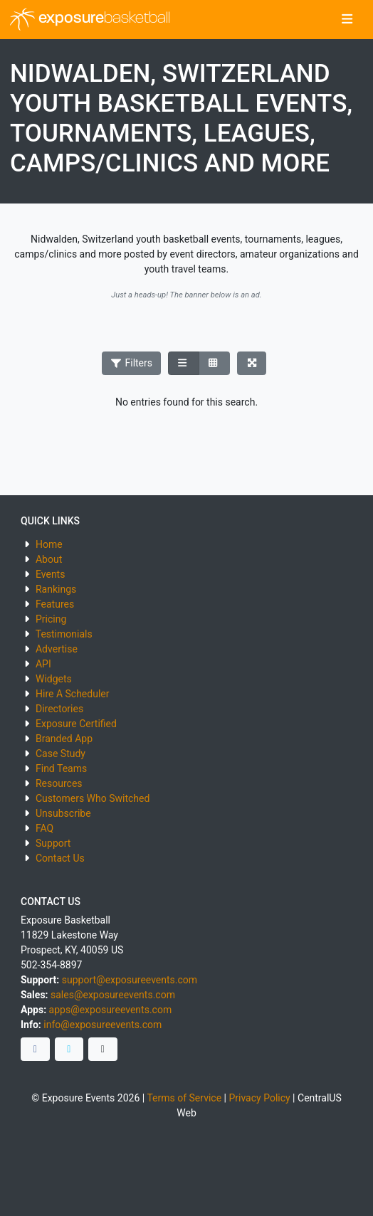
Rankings (56, 589)
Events (50, 574)
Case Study (60, 753)
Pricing (51, 619)
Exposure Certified (76, 723)
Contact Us (60, 858)
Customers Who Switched (92, 798)
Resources (59, 783)
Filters (131, 363)
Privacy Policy (259, 1098)
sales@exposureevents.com (113, 994)
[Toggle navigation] (347, 20)
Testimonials (64, 634)
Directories (59, 708)
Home (49, 544)
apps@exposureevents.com (110, 1009)
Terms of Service (184, 1098)
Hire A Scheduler (72, 693)
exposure (90, 19)
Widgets (54, 678)
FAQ (44, 828)
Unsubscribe (63, 813)
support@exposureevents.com (129, 979)
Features (55, 604)
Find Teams (61, 768)
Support (53, 843)
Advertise (57, 649)
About (49, 559)
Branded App (64, 738)
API (43, 664)
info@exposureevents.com (102, 1024)
